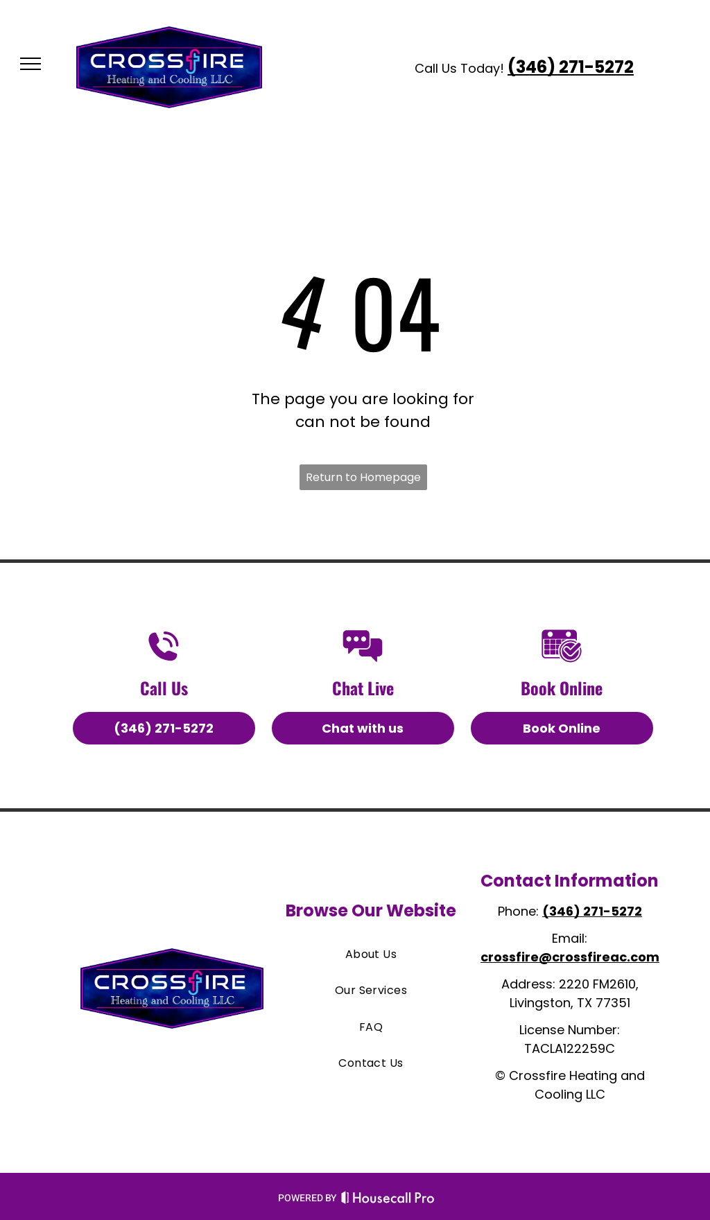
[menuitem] (371, 954)
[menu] (30, 64)
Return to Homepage (363, 477)
